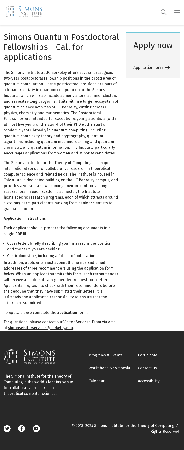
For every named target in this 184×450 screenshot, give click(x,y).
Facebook (21, 428)
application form (72, 312)
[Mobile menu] (177, 12)
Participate (147, 355)
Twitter (7, 428)
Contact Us (147, 368)
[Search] (164, 12)
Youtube (36, 428)
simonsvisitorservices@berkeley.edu (40, 328)
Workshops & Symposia (109, 368)
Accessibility (149, 381)
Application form (148, 67)
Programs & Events (105, 355)
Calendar (97, 381)
